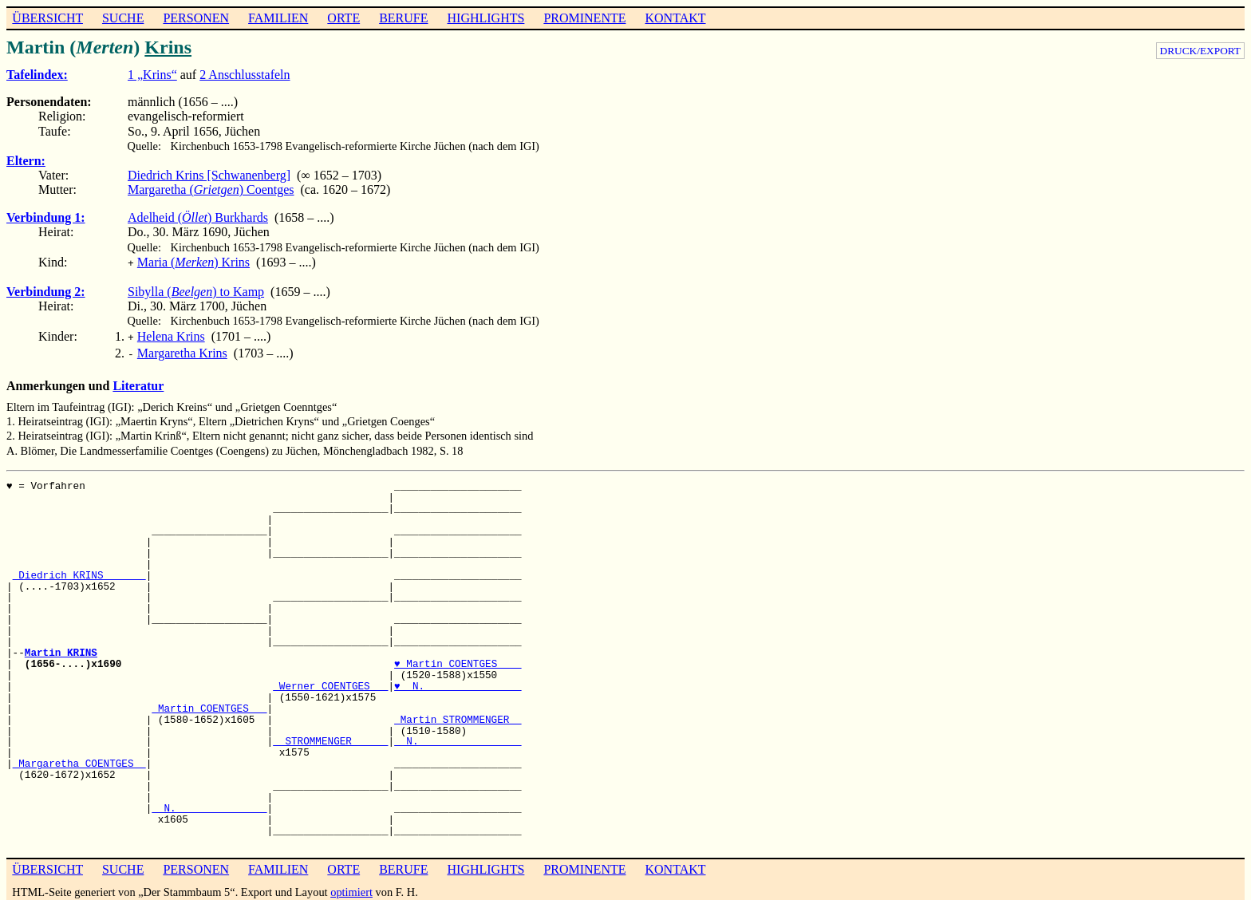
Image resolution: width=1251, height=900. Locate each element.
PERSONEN (196, 18)
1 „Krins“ (152, 74)
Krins (167, 47)
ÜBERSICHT (47, 18)
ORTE (343, 18)
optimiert (351, 887)
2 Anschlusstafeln (244, 74)
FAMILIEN (278, 18)
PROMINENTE (584, 18)
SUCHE (123, 18)
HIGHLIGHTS (486, 18)
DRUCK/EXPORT (1200, 51)
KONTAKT (675, 18)
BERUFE (403, 18)
